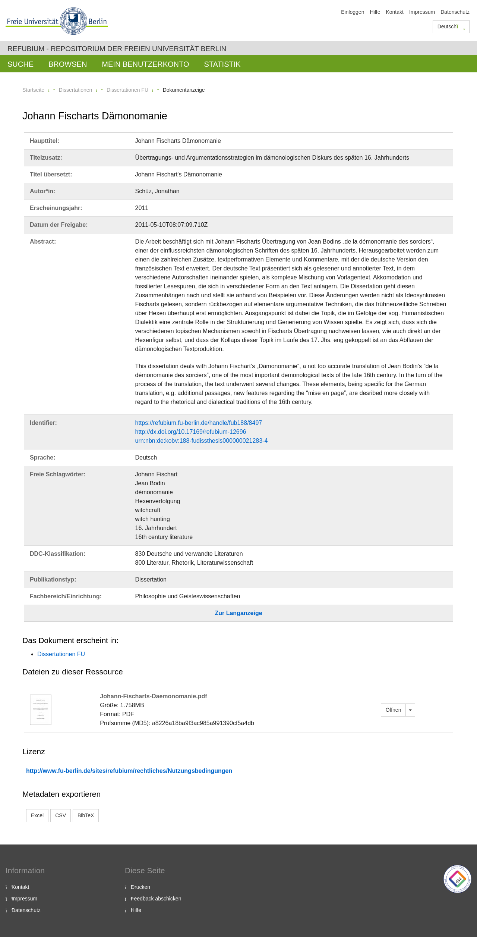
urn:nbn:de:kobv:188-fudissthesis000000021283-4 (201, 441)
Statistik (222, 64)
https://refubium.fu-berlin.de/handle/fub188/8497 (198, 423)
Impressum (422, 12)
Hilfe (375, 12)
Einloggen (352, 12)
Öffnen (393, 710)
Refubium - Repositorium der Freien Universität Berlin (116, 49)
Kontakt (394, 12)
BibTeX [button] (86, 815)
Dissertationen (75, 90)
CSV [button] (60, 815)
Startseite (33, 90)
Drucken (140, 887)
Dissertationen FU (127, 90)
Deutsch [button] (451, 26)
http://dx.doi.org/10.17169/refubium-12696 (190, 432)
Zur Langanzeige (238, 613)
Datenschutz (455, 12)
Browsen (67, 64)
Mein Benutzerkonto (145, 64)
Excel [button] (37, 815)
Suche (20, 64)
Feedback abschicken (156, 899)
